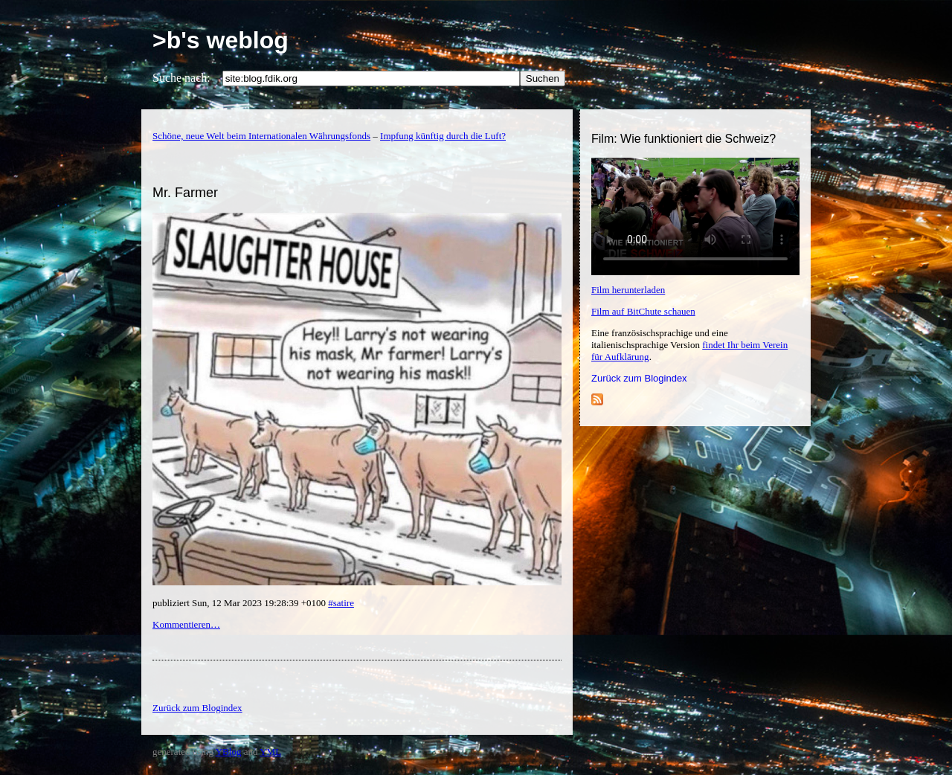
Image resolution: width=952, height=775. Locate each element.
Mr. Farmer (185, 192)
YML (270, 751)
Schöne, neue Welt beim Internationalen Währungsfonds (261, 135)
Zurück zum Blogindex (639, 378)
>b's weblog (220, 40)
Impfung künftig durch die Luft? (443, 135)
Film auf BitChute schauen (643, 311)
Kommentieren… (186, 624)
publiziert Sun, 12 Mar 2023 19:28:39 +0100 (240, 602)
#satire (341, 602)
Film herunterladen (628, 289)
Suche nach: (181, 77)
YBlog (229, 751)
